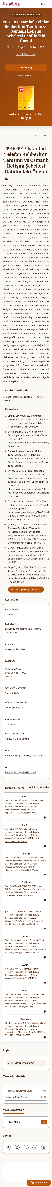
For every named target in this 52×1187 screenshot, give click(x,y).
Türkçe (45, 4)
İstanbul (17, 396)
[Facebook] (8, 1147)
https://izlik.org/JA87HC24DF (20, 772)
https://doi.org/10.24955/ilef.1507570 (24, 755)
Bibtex (44, 787)
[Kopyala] (44, 817)
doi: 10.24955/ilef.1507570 (26, 924)
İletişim (6, 400)
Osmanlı (7, 396)
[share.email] (43, 1147)
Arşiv (6, 1050)
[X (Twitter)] (26, 1147)
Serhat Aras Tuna (25, 54)
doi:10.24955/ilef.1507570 (16, 841)
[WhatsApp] (17, 1147)
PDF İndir (26, 67)
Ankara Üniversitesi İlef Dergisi (26, 116)
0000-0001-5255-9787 (15, 673)
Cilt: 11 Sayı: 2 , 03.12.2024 (21, 1063)
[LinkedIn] (34, 1147)
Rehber (38, 396)
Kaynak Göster (26, 75)
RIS (32, 787)
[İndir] (44, 1122)
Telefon (28, 396)
